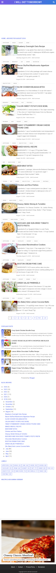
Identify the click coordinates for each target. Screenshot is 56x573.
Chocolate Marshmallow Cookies (33, 244)
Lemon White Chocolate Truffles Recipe (25, 350)
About (12, 566)
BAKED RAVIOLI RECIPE (29, 146)
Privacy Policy (30, 566)
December (9, 401)
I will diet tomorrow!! (28, 2)
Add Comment (39, 57)
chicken (5, 180)
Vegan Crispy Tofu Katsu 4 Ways (23, 367)
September (9, 408)
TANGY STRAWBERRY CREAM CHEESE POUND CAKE (22, 423)
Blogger (32, 377)
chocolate (21, 240)
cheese (14, 142)
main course (14, 102)
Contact (20, 566)
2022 (6, 391)
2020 (6, 396)
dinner (28, 61)
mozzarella (31, 470)
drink (27, 42)
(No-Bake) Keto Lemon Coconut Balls (35, 301)
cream (14, 42)
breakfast (15, 61)
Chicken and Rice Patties (30, 184)
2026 (6, 386)
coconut (20, 297)
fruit (34, 278)
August (8, 411)
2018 (6, 398)
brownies (5, 121)
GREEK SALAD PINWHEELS (30, 282)
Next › (39, 317)
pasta (20, 199)
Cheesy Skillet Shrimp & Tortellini (33, 203)
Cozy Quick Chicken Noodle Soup (23, 329)
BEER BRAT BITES (26, 165)
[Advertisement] (28, 21)
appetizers (6, 42)
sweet (26, 121)
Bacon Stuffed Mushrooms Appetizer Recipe (20, 416)
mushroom (36, 61)
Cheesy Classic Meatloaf (18, 554)
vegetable (29, 102)
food (48, 467)
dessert (21, 42)
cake (12, 121)
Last (45, 317)
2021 (6, 393)
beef (4, 161)
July (7, 448)
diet (22, 61)
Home (3, 38)
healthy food (6, 83)
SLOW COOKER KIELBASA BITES (33, 87)
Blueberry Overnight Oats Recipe (33, 46)
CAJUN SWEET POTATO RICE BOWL (34, 106)
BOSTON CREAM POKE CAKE (31, 263)
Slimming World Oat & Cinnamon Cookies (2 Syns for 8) (31, 359)
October (8, 406)
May (7, 453)
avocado (5, 219)
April (7, 455)
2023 (6, 388)
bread (16, 464)
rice (22, 102)
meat (19, 161)
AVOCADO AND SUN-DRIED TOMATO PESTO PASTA (22, 435)
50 (35, 317)
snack (15, 83)
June (7, 450)
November (9, 403)
